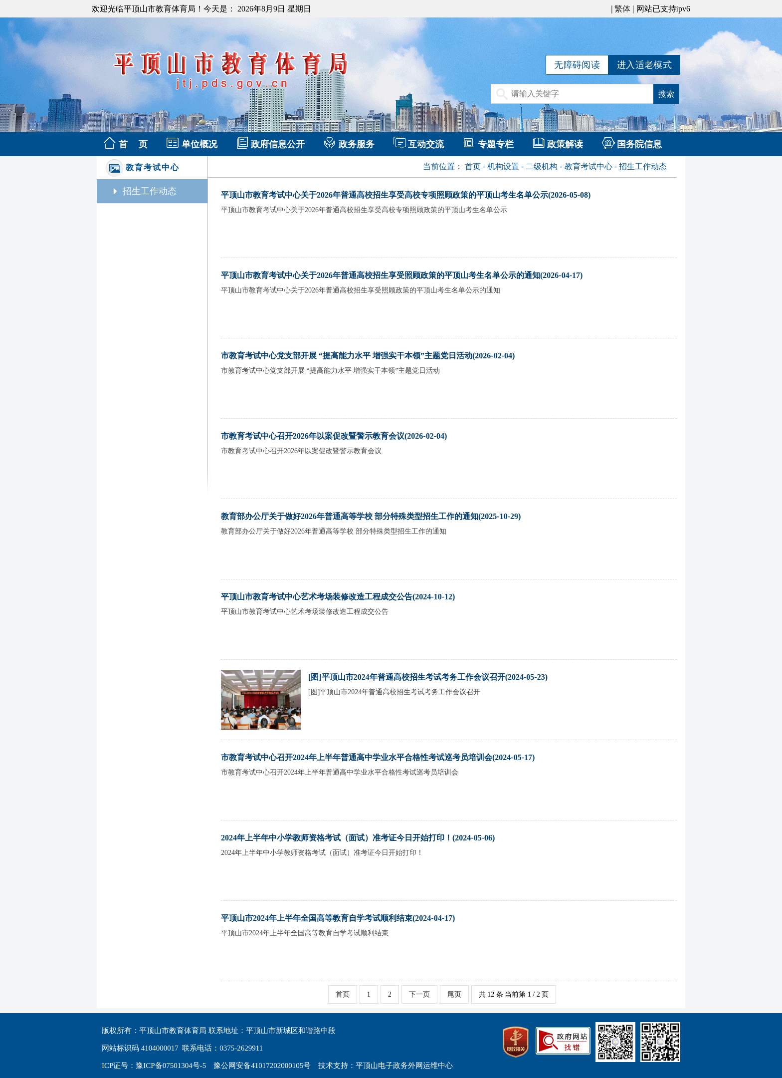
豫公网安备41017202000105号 (262, 1066)
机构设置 (503, 166)
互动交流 (426, 144)
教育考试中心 (588, 166)
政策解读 (565, 144)
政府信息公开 (278, 144)
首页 (473, 166)
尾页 (454, 994)
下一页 (419, 994)
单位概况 (199, 144)
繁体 (622, 8)
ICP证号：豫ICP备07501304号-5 (154, 1066)
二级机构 (542, 166)
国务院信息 (639, 144)
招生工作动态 (150, 191)
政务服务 (357, 144)
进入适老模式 (644, 65)
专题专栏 (496, 144)
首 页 (133, 144)
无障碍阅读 (577, 65)
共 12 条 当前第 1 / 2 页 (514, 994)
